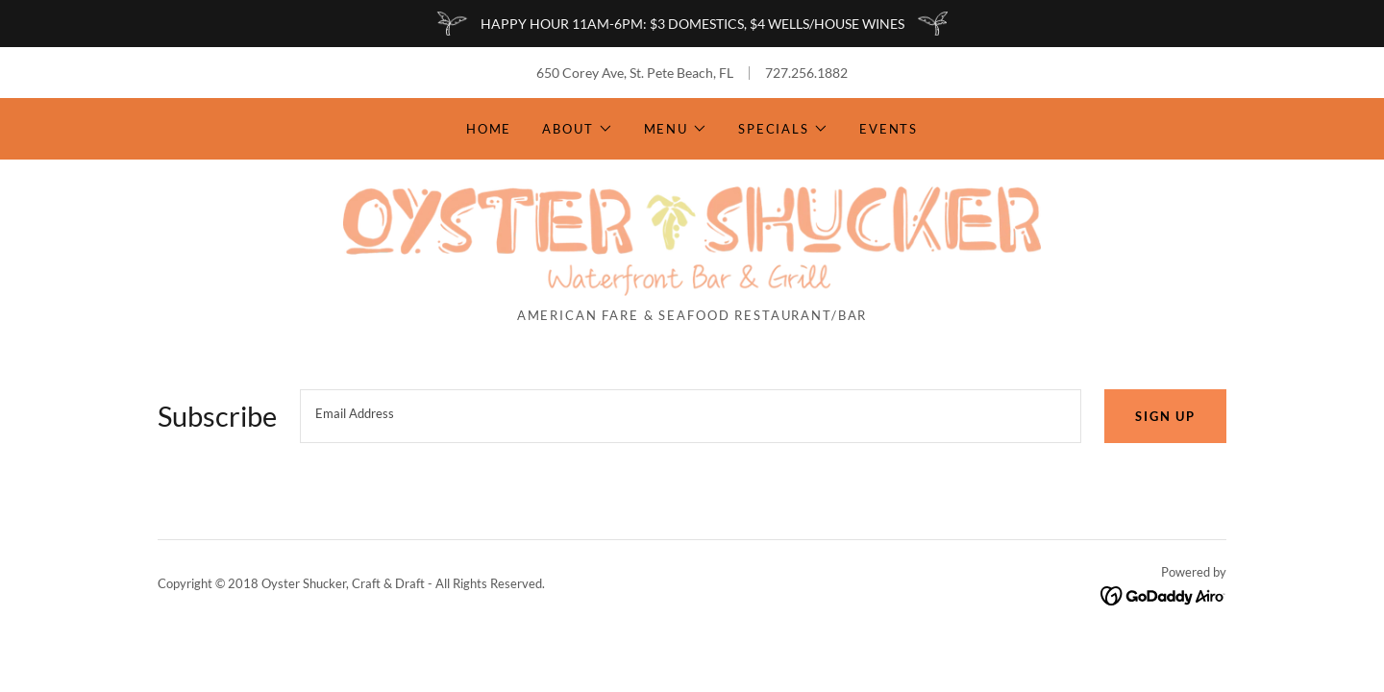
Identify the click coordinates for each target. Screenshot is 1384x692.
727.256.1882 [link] (806, 72)
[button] (577, 128)
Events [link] (888, 128)
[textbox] (690, 416)
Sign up (1165, 416)
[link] (691, 240)
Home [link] (488, 128)
